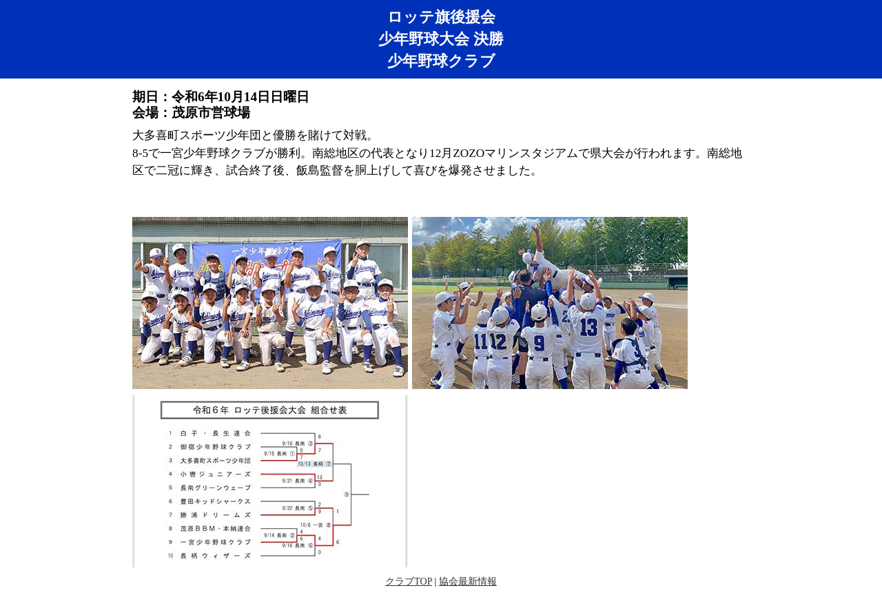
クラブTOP (408, 581)
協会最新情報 (468, 581)
